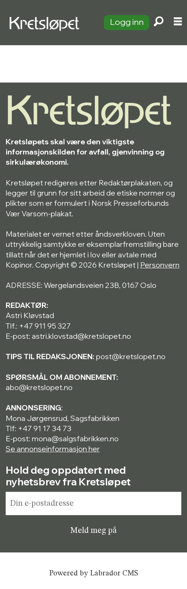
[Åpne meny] (178, 23)
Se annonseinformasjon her (53, 448)
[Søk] (158, 22)
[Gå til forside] (47, 22)
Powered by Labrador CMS (93, 573)
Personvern (159, 264)
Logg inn (127, 22)
